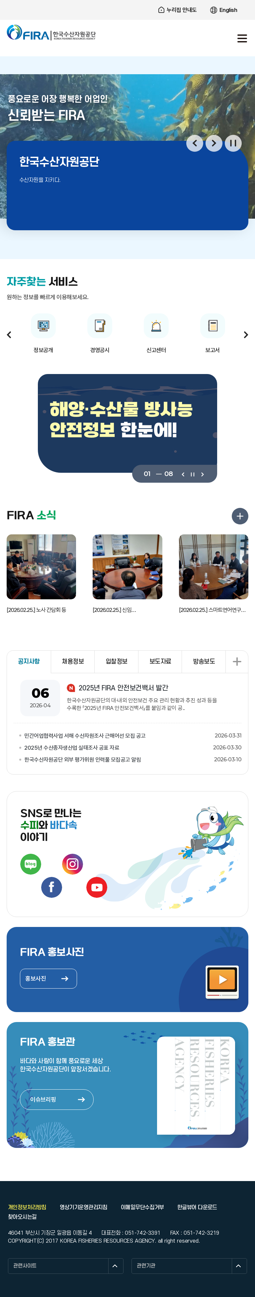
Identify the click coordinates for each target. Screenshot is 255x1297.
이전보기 (182, 473)
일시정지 (233, 143)
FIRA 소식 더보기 (240, 516)
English (228, 10)
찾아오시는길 (22, 1217)
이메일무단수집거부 (142, 1208)
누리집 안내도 (182, 10)
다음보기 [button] (214, 143)
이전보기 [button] (194, 143)
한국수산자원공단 (51, 32)
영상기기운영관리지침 (84, 1208)
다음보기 (202, 473)
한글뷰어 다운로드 (197, 1208)
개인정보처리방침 (27, 1208)
